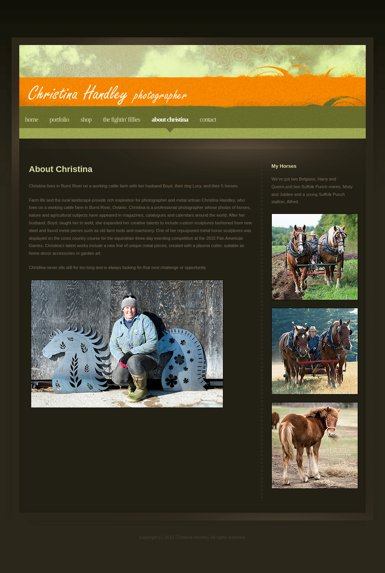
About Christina (170, 119)
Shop (85, 119)
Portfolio (59, 119)
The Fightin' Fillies (121, 119)
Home (31, 119)
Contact (208, 119)
